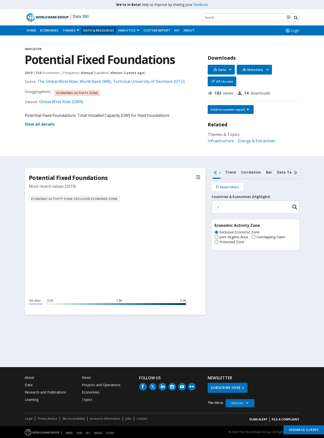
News (86, 377)
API (176, 30)
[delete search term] (289, 17)
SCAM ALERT (258, 419)
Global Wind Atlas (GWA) (61, 101)
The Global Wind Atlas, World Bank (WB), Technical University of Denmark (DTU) (111, 81)
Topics (87, 399)
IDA (79, 433)
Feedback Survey (304, 429)
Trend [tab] (230, 172)
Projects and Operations (101, 385)
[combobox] (255, 207)
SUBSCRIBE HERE (226, 387)
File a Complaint (285, 419)
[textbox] (218, 207)
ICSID (110, 433)
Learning (31, 399)
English (237, 403)
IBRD (69, 433)
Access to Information (105, 418)
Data (28, 385)
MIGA (98, 433)
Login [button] (292, 30)
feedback (201, 4)
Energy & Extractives (256, 140)
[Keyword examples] (250, 17)
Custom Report (156, 30)
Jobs (128, 418)
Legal (28, 418)
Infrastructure (221, 140)
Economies (49, 30)
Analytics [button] (127, 30)
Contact (142, 418)
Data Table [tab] (287, 172)
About (188, 30)
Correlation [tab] (251, 172)
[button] (231, 109)
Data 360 (81, 16)
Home (31, 30)
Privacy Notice (47, 418)
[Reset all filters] (227, 187)
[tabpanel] (255, 217)
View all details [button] (40, 124)
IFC (88, 433)
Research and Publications (45, 392)
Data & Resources (98, 30)
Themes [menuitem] (69, 30)
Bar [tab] (269, 172)
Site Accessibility (73, 418)
